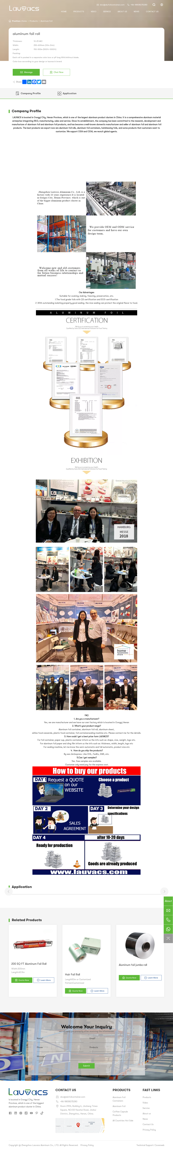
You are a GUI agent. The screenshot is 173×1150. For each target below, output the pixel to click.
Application (67, 93)
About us (122, 11)
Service (107, 11)
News (136, 11)
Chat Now (56, 72)
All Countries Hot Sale (123, 1120)
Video (93, 11)
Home (24, 21)
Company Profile (28, 93)
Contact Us (148, 1124)
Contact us (152, 11)
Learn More (44, 980)
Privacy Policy (149, 1130)
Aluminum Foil (46, 21)
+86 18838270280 (137, 5)
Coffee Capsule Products (120, 1113)
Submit (86, 1066)
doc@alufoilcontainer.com (110, 5)
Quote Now (22, 980)
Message (26, 72)
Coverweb (159, 1145)
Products (78, 11)
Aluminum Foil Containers (119, 1099)
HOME (64, 11)
